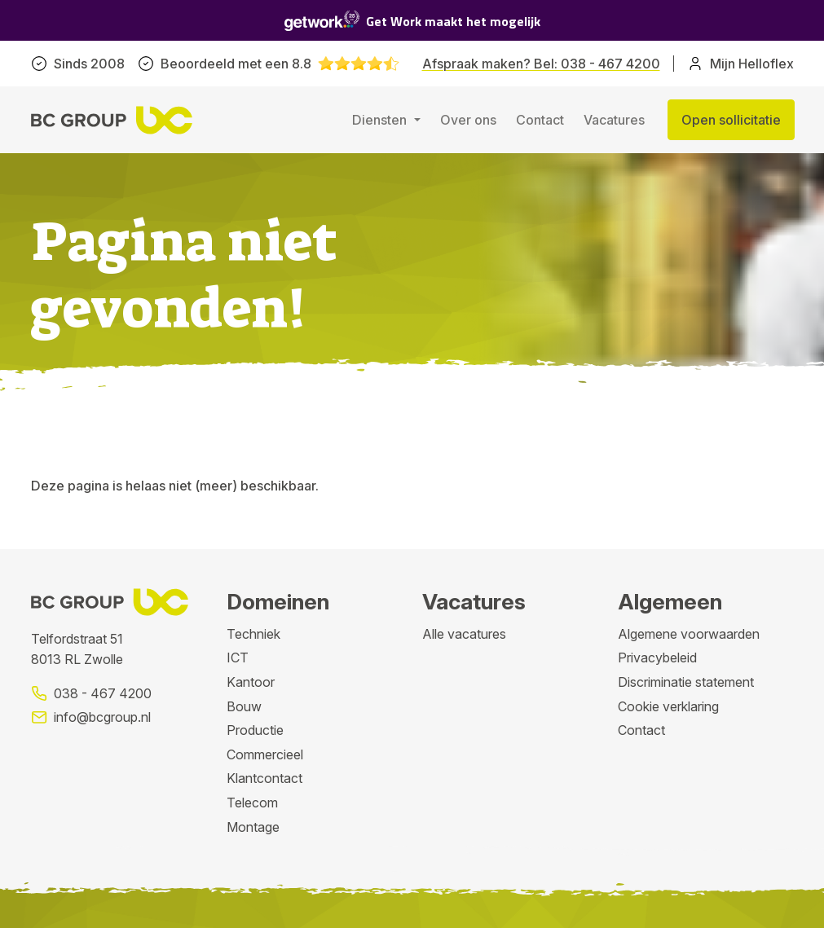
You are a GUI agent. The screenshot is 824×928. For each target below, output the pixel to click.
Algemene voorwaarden (689, 634)
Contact (540, 120)
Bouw (244, 706)
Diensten (381, 120)
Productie (255, 730)
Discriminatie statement (686, 682)
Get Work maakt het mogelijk (412, 21)
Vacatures (614, 120)
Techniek (253, 634)
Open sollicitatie (731, 120)
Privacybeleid (657, 657)
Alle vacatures (464, 634)
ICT (238, 657)
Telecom (252, 802)
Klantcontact (264, 778)
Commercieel (265, 754)
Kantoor (251, 682)
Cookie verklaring (668, 706)
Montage (253, 827)
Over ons (468, 120)
